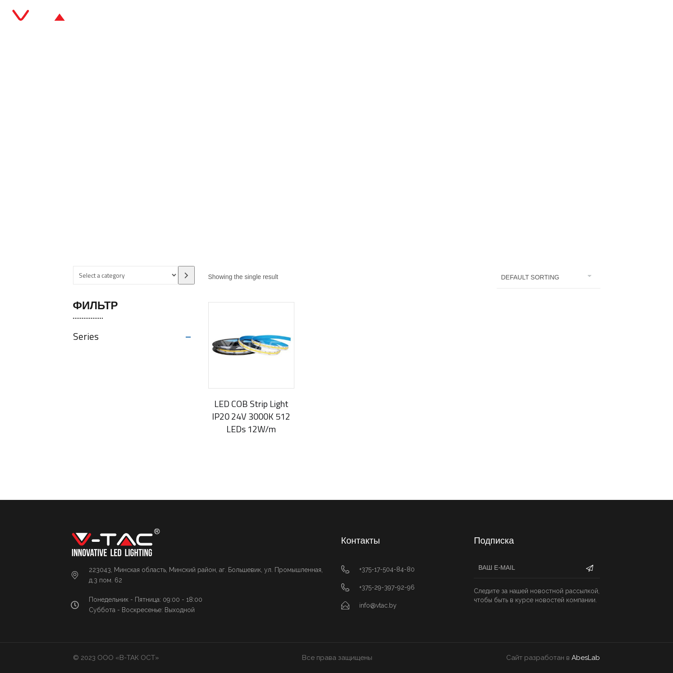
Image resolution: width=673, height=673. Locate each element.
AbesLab (586, 658)
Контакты (439, 18)
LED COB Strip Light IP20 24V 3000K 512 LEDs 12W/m (251, 416)
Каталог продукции (298, 18)
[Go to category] (186, 275)
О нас (394, 18)
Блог (358, 18)
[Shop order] (548, 277)
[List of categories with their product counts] (125, 275)
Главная (230, 18)
